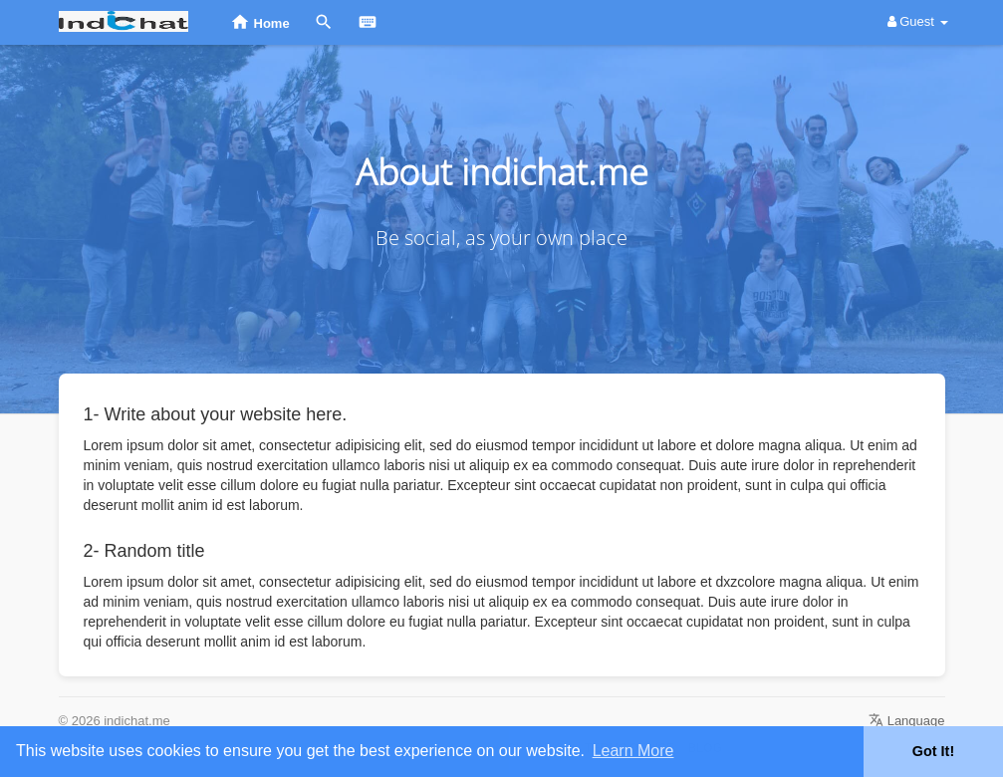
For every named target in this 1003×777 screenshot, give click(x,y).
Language (906, 720)
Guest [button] (917, 21)
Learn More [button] (633, 750)
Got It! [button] (933, 751)
